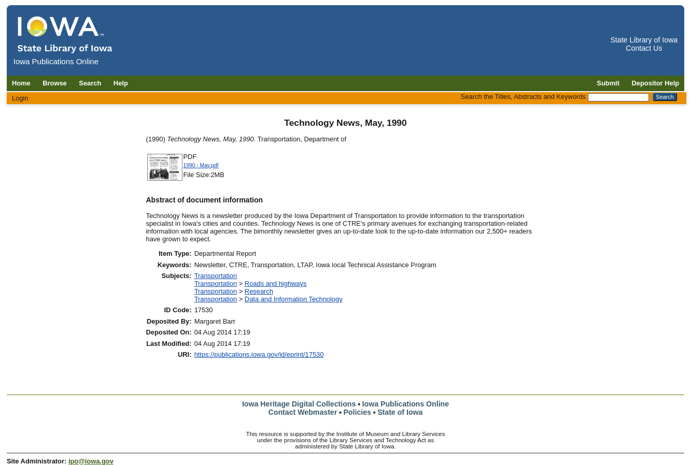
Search (90, 83)
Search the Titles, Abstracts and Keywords (523, 96)
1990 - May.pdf (201, 165)
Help (121, 83)
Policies (357, 412)
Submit (608, 83)
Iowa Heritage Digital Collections (299, 404)
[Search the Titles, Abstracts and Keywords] (618, 97)
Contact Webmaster (303, 412)
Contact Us (644, 48)
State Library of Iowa (644, 40)
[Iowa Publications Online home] (65, 34)
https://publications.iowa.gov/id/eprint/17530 (259, 354)
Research (259, 291)
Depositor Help (656, 83)
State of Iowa (399, 412)
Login (20, 98)
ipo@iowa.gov (91, 461)
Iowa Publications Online (405, 404)
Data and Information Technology (294, 299)
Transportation (215, 276)
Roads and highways (276, 283)
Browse (55, 83)
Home (21, 83)
